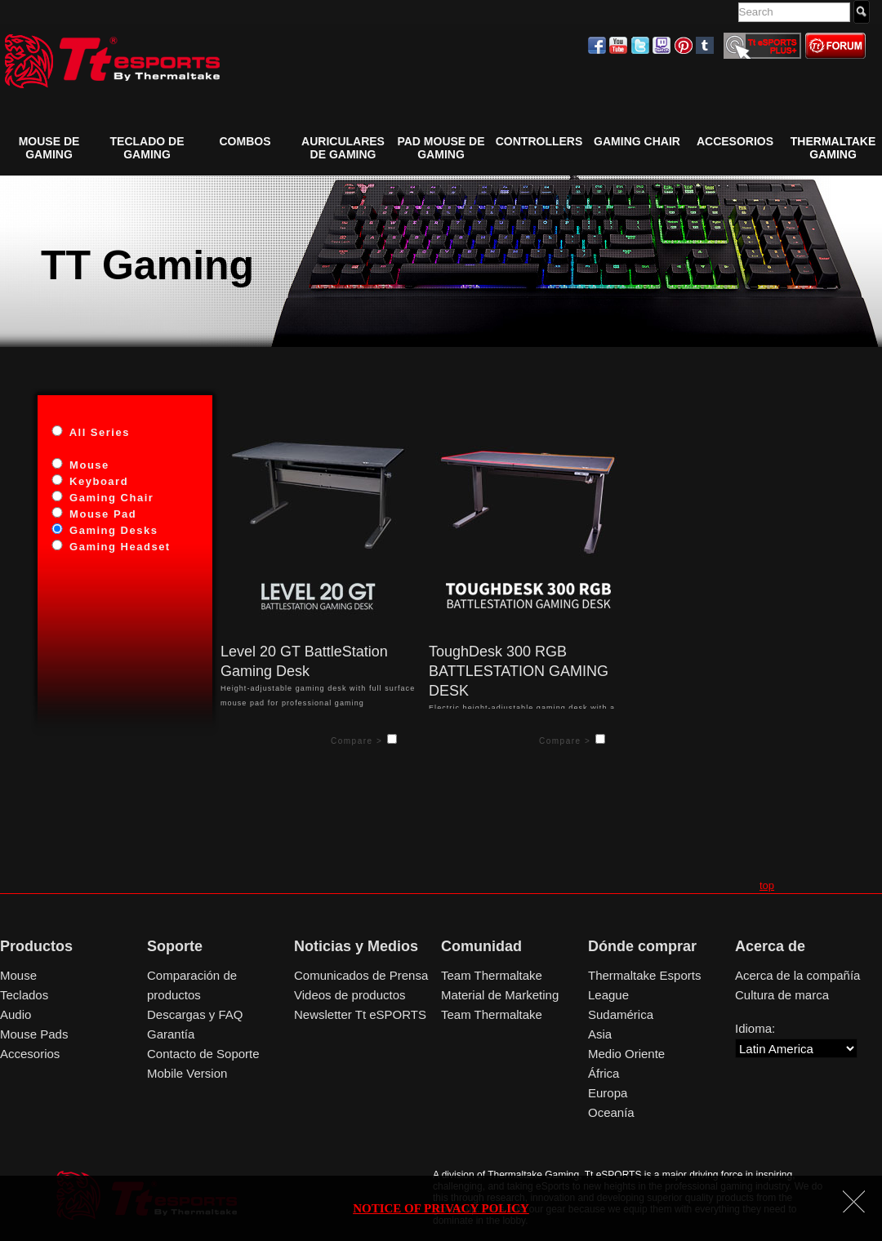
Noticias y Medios (356, 946)
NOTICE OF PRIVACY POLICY (441, 1208)
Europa (607, 1093)
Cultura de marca (782, 995)
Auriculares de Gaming (343, 148)
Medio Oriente (626, 1054)
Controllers (539, 141)
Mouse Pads (34, 1034)
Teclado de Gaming (147, 148)
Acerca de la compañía (797, 975)
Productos (36, 946)
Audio (15, 1014)
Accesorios (735, 141)
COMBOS (245, 141)
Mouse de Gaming (49, 148)
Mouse (87, 465)
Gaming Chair (109, 498)
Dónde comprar (642, 946)
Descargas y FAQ (195, 1014)
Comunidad (481, 946)
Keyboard (96, 481)
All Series (97, 432)
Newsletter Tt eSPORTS (360, 1014)
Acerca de (770, 946)
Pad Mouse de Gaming (440, 148)
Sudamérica (620, 1014)
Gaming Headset (118, 546)
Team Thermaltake (491, 975)
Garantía (170, 1034)
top (767, 885)
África (603, 1073)
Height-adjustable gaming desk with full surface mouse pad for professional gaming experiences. (318, 675)
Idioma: (755, 1028)
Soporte (175, 946)
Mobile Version (187, 1073)
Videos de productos (350, 995)
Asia (600, 1034)
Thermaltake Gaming (833, 148)
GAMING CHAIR (637, 141)
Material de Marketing (500, 995)
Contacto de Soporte (203, 1054)
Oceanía (611, 1112)
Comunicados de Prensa (361, 975)
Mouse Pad (100, 514)
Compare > (364, 739)
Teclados (24, 995)
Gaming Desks (111, 530)
